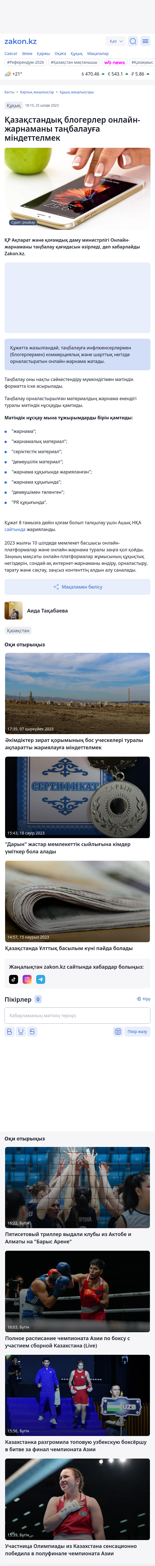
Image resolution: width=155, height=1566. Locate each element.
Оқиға (60, 53)
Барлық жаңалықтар (37, 92)
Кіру (146, 998)
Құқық (77, 53)
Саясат (11, 53)
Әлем (27, 53)
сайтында (16, 529)
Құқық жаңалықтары (77, 92)
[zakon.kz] (21, 41)
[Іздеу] (133, 41)
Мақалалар (98, 53)
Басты (9, 92)
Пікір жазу (137, 1031)
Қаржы (43, 53)
